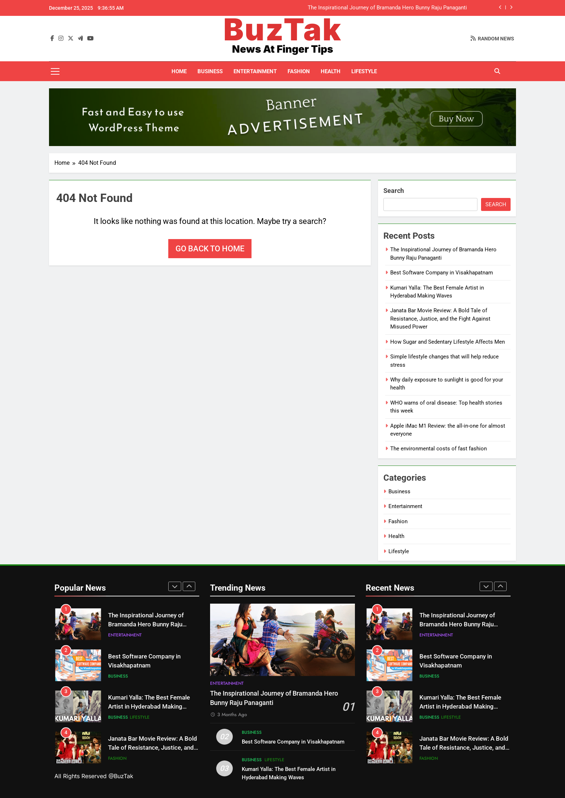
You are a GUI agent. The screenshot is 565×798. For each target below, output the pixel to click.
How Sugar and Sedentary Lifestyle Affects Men (447, 342)
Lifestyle (364, 71)
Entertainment (255, 71)
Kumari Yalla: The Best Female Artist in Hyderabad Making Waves (149, 706)
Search (393, 190)
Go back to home (209, 248)
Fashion (299, 71)
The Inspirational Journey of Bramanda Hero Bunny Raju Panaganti (387, 8)
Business (210, 71)
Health (331, 71)
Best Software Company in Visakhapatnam (441, 272)
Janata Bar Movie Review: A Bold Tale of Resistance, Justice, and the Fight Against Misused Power (440, 318)
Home (179, 71)
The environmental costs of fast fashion (438, 448)
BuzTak (282, 29)
